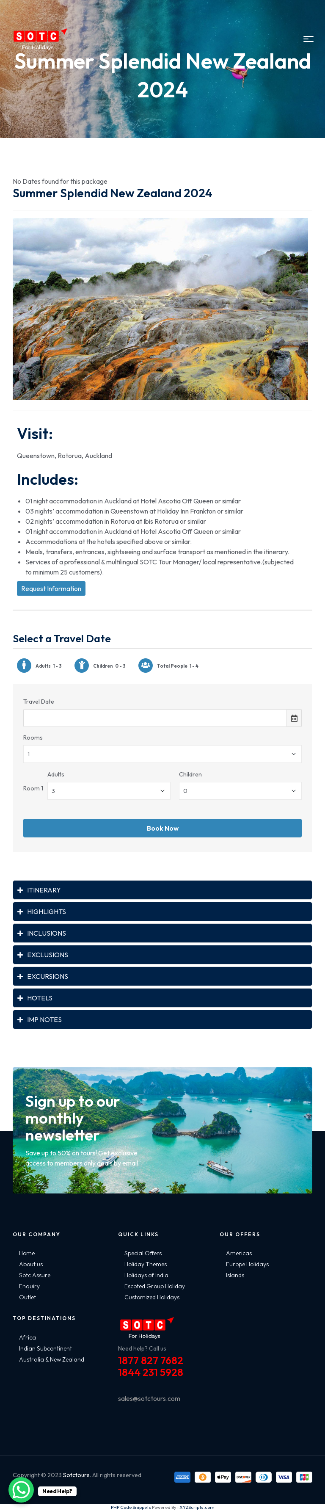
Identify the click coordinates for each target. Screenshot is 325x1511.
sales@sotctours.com (149, 1398)
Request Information (51, 588)
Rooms (33, 737)
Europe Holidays (247, 1264)
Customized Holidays (151, 1297)
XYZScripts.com (197, 1507)
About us (31, 1264)
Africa (27, 1337)
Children (190, 774)
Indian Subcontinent (45, 1348)
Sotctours (76, 1475)
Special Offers (143, 1253)
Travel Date (38, 701)
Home (27, 1253)
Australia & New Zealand (51, 1359)
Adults (55, 774)
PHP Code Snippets (131, 1507)
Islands (235, 1275)
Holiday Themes (145, 1264)
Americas (239, 1253)
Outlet (27, 1297)
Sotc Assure (34, 1275)
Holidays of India (146, 1275)
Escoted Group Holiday (154, 1286)
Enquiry (29, 1286)
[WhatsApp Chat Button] (21, 1490)
